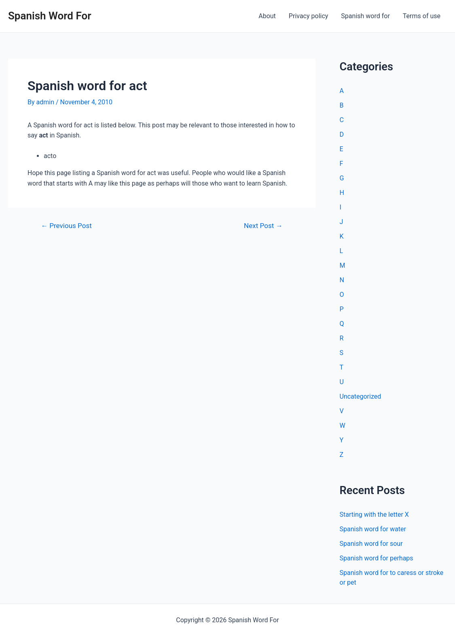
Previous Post (66, 225)
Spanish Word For (49, 16)
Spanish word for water (373, 529)
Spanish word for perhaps (376, 558)
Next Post (263, 225)
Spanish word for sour (371, 543)
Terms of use (421, 16)
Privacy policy (308, 16)
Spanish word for (365, 16)
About (267, 16)
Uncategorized (360, 396)
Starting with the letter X (374, 514)
